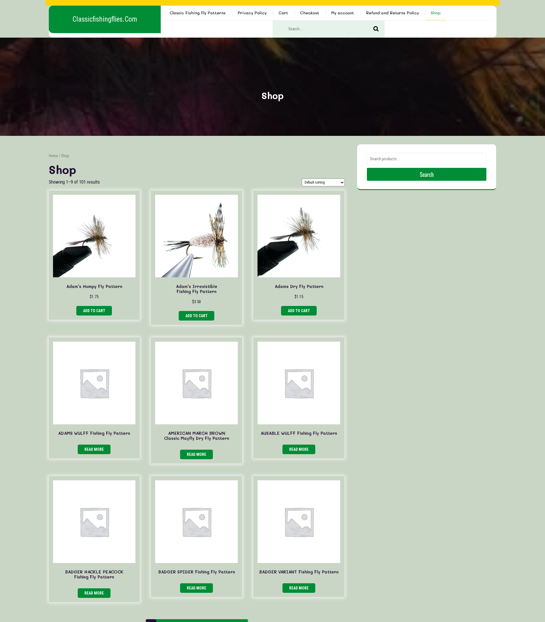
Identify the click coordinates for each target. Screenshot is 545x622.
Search (379, 29)
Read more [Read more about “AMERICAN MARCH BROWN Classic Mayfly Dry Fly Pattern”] (196, 454)
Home (53, 156)
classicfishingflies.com (104, 19)
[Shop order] (323, 182)
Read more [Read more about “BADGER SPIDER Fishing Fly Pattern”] (196, 588)
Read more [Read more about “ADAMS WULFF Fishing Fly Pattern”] (94, 449)
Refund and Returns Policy (392, 12)
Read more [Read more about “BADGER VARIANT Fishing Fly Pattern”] (299, 588)
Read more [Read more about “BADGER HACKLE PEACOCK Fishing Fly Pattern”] (94, 593)
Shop (436, 12)
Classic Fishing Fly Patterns (198, 12)
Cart (283, 12)
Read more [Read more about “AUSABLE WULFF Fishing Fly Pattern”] (299, 449)
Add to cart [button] (94, 310)
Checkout (309, 12)
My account (342, 12)
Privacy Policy (252, 12)
